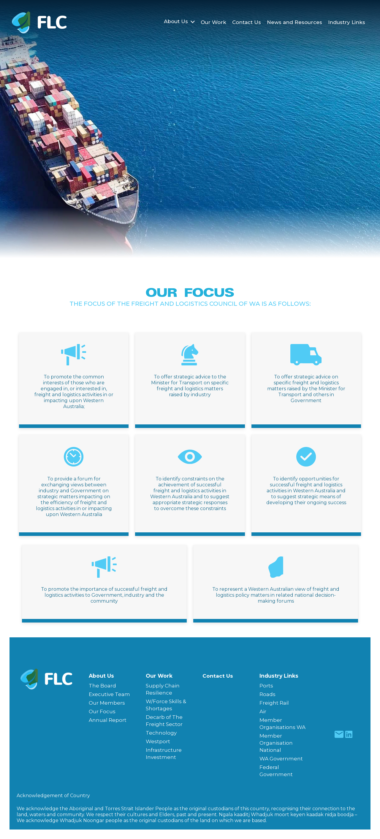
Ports (266, 686)
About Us (101, 676)
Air (262, 711)
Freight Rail (274, 703)
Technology (161, 733)
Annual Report (107, 720)
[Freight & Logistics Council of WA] (39, 22)
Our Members (107, 703)
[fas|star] (339, 734)
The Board (102, 686)
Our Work (159, 676)
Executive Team (109, 694)
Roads (267, 694)
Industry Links (278, 676)
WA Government (281, 759)
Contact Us (217, 676)
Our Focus (102, 711)
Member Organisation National (276, 743)
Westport (158, 741)
